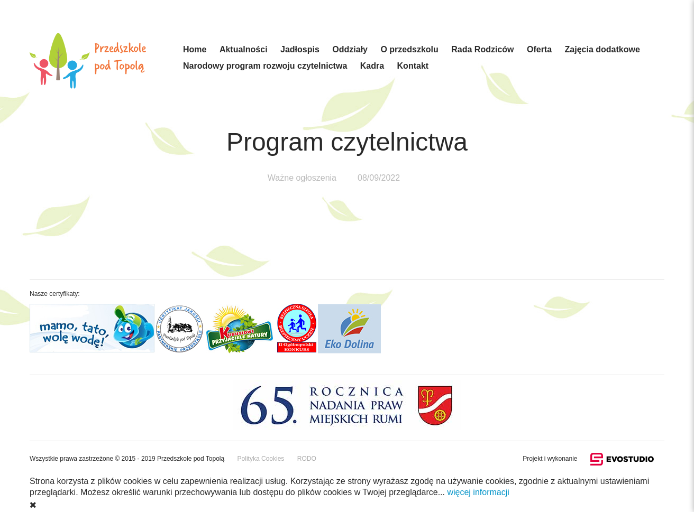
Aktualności (244, 49)
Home (194, 49)
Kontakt (413, 65)
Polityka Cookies (261, 458)
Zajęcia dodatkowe (602, 49)
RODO (306, 458)
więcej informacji (478, 492)
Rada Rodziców (482, 49)
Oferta (539, 49)
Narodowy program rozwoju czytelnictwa (265, 65)
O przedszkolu (409, 49)
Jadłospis (299, 49)
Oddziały (350, 49)
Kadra (372, 65)
